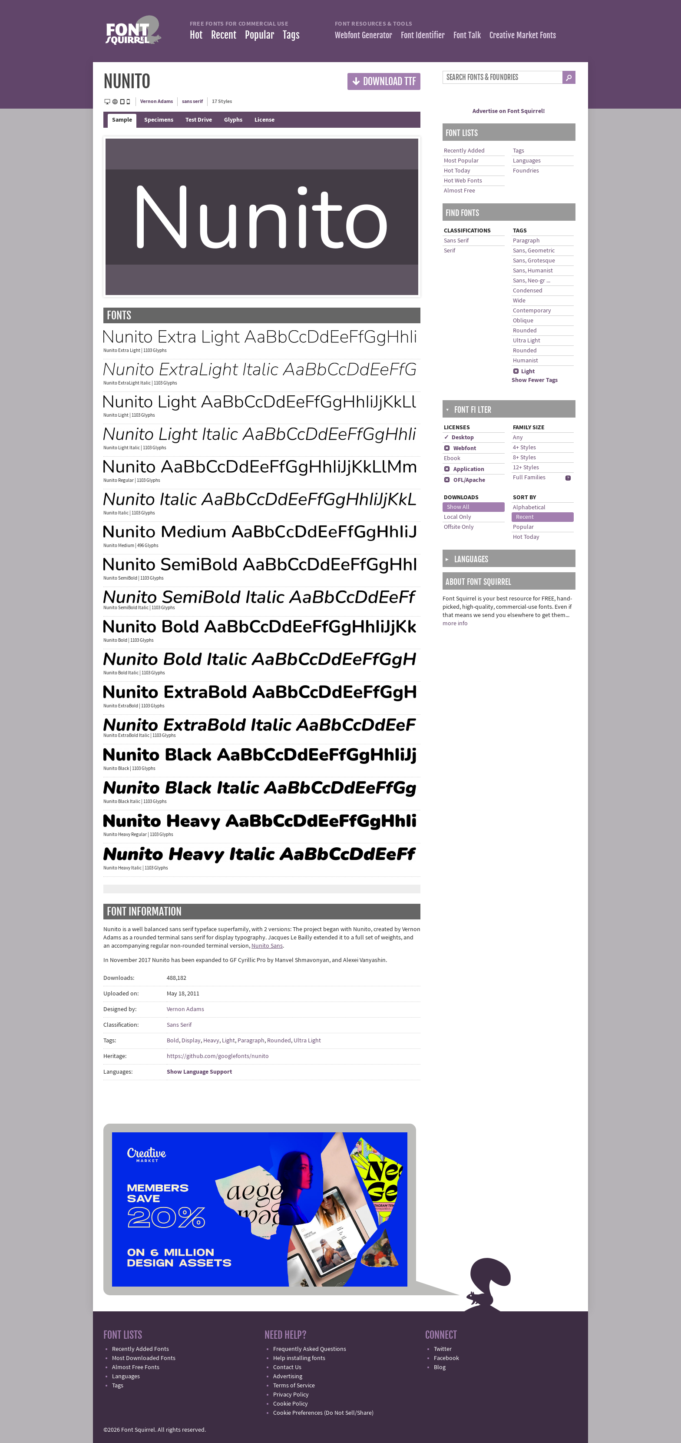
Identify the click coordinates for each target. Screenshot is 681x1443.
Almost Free (459, 191)
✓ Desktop (459, 437)
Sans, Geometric (534, 251)
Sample (122, 120)
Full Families (529, 477)
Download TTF (384, 81)
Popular (259, 35)
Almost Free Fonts (135, 1367)
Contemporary (532, 311)
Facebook (446, 1358)
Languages (527, 161)
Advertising (287, 1376)
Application (464, 469)
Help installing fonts (299, 1358)
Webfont (460, 448)
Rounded (279, 1041)
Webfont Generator (363, 35)
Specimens (158, 120)
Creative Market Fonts (522, 35)
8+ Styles (524, 457)
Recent (223, 35)
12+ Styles (526, 467)
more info (455, 623)
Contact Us (287, 1367)
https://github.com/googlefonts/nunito (218, 1056)
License (264, 120)
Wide (519, 301)
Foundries (526, 171)
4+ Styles (524, 447)
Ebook (452, 458)
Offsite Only (459, 527)
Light (228, 1041)
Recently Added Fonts (140, 1349)
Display (191, 1041)
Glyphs (233, 120)
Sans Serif (179, 1025)
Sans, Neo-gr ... (531, 281)
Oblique (523, 321)
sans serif (192, 101)
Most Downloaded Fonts (143, 1358)
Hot (196, 35)
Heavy (211, 1041)
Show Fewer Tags (535, 380)
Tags (291, 35)
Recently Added (464, 151)
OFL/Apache (464, 480)
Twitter (443, 1349)
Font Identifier (423, 35)
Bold (173, 1041)
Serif (449, 251)
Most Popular (461, 161)
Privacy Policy (291, 1395)
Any (518, 437)
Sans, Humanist (533, 271)
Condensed (527, 291)
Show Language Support (199, 1072)
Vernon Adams (156, 101)
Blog (440, 1367)
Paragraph (251, 1041)
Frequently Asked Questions (309, 1349)
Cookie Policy (290, 1404)
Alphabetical (529, 507)
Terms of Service (294, 1386)
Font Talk (467, 35)
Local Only (457, 517)
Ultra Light (307, 1041)
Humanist (525, 361)
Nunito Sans (267, 946)
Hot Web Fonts (463, 181)
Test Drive (198, 120)
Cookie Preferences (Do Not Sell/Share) (323, 1413)
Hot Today (457, 171)
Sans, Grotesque (534, 261)
